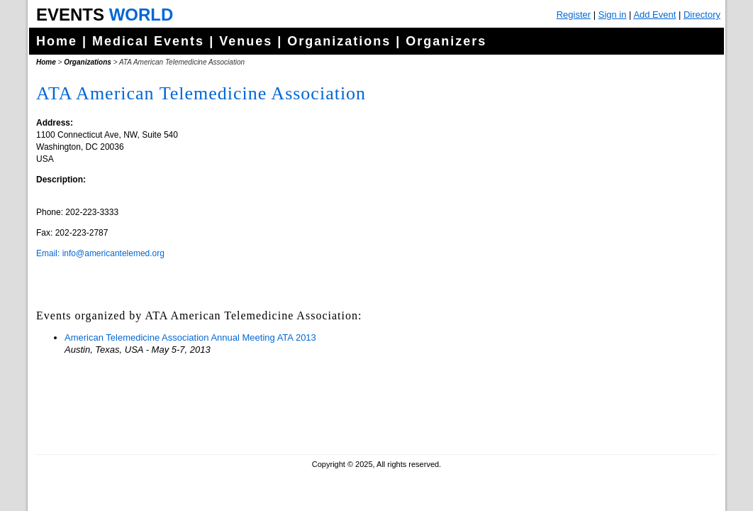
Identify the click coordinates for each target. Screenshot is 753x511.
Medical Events (148, 41)
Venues (245, 41)
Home (56, 41)
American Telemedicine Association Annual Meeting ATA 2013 (190, 337)
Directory (702, 14)
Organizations (339, 41)
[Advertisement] (607, 355)
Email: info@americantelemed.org (100, 253)
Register (574, 14)
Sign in (612, 14)
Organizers (446, 41)
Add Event (654, 14)
